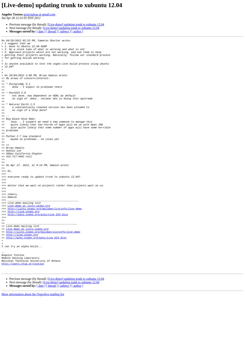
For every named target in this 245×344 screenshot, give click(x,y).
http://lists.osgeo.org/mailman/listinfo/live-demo (45, 242)
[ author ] (77, 31)
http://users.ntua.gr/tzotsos (23, 309)
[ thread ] (52, 31)
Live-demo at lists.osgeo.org (29, 239)
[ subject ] (64, 31)
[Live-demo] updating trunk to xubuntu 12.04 (75, 24)
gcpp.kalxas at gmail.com (39, 14)
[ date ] (41, 31)
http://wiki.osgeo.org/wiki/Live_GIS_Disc (38, 249)
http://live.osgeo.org (23, 246)
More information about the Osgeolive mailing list (33, 340)
